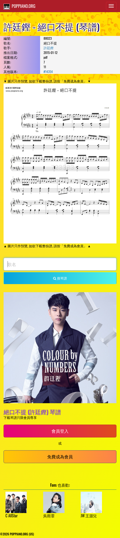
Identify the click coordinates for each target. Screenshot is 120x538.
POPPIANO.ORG (19, 6)
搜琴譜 (60, 278)
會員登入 (60, 431)
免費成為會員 (60, 456)
